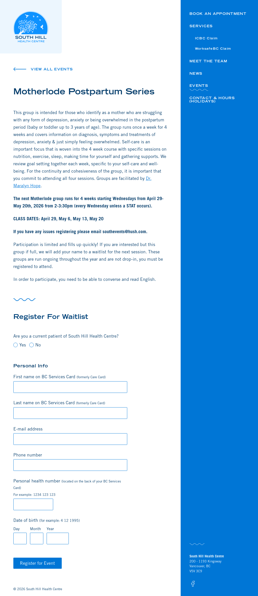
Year (50, 528)
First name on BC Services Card (59, 376)
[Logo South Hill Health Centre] (37, 26)
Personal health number (67, 487)
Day (16, 528)
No (35, 344)
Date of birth (46, 520)
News (195, 73)
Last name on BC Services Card (59, 402)
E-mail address (28, 428)
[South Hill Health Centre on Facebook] (192, 583)
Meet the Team (208, 61)
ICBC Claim (206, 38)
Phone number (27, 454)
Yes (19, 344)
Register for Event (37, 563)
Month (35, 528)
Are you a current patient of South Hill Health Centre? (66, 336)
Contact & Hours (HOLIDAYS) (212, 99)
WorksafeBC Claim (213, 48)
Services (201, 26)
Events (198, 86)
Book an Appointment (217, 14)
